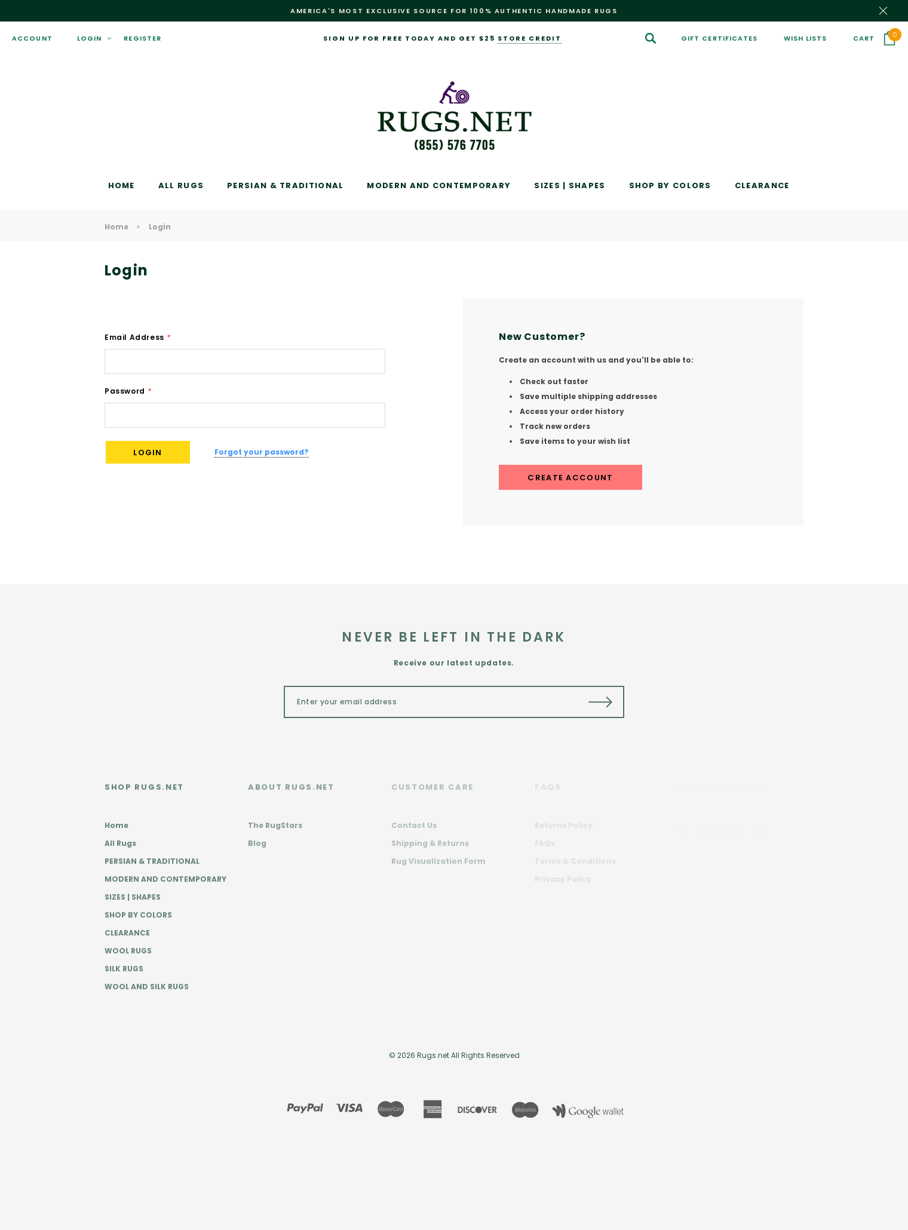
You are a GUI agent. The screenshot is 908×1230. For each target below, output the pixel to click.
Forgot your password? (261, 452)
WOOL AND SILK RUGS (147, 986)
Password (128, 391)
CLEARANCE (127, 933)
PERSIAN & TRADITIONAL (152, 861)
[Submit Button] (600, 702)
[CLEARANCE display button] (762, 186)
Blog (257, 843)
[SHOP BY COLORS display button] (670, 186)
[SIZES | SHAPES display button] (569, 186)
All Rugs (120, 843)
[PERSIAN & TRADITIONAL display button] (285, 186)
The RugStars (275, 825)
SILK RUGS (124, 969)
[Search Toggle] (650, 38)
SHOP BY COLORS (138, 915)
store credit (530, 38)
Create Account (570, 477)
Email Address (137, 337)
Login (160, 227)
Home (116, 227)
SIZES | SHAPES (133, 897)
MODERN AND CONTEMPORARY (165, 879)
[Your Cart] (874, 38)
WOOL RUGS (128, 951)
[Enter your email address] (428, 702)
